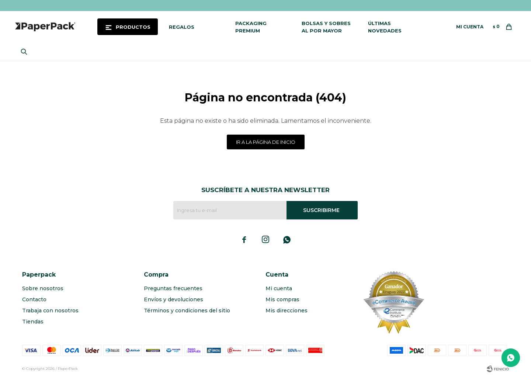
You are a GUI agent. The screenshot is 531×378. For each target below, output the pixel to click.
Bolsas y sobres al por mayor (326, 27)
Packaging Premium (251, 27)
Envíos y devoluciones (173, 299)
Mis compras (282, 299)
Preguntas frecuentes (173, 288)
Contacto (34, 299)
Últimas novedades (385, 27)
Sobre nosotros (42, 288)
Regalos (181, 27)
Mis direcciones (287, 310)
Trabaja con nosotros (50, 310)
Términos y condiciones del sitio (187, 310)
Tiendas (33, 321)
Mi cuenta (279, 288)
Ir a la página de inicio (265, 142)
